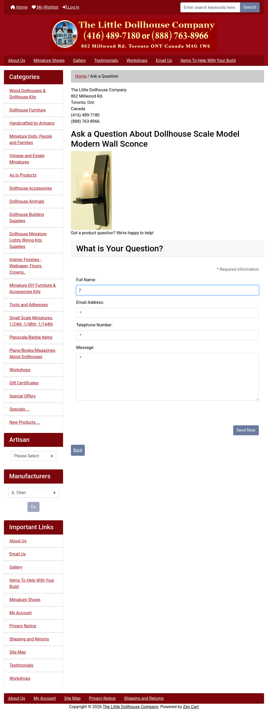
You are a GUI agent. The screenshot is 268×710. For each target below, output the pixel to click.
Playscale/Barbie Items (30, 337)
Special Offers (22, 396)
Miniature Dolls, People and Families (30, 139)
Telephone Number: (94, 324)
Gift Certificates (23, 382)
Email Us (164, 60)
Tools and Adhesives (28, 304)
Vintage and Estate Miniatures (26, 159)
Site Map (17, 652)
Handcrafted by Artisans (31, 123)
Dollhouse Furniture (27, 110)
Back (77, 450)
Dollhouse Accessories (30, 188)
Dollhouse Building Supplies (26, 217)
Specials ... (19, 409)
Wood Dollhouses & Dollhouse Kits (27, 93)
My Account (20, 612)
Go (33, 506)
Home (18, 7)
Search (249, 7)
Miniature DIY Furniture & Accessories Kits (32, 288)
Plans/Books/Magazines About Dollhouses (32, 353)
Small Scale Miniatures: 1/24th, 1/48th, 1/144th (31, 321)
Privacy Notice (22, 625)
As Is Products (22, 175)
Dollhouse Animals (26, 201)
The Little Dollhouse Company (130, 706)
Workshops (136, 60)
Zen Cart (191, 706)
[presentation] (116, 411)
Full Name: (86, 279)
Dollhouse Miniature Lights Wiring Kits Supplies (28, 240)
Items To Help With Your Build (208, 60)
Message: (85, 347)
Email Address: (90, 302)
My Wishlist (45, 7)
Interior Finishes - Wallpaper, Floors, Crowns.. (25, 266)
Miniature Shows (49, 60)
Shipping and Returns (29, 639)
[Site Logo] (134, 35)
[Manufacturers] (33, 493)
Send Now (246, 430)
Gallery (79, 60)
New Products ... (24, 422)
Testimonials (106, 60)
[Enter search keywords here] (210, 7)
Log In (71, 7)
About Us (16, 60)
